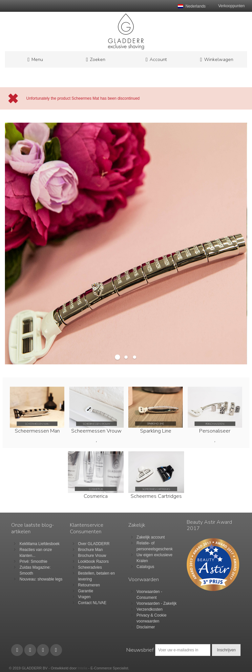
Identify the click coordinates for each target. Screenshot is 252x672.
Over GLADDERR (94, 543)
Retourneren (89, 585)
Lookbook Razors (93, 561)
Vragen (84, 597)
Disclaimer (145, 627)
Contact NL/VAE (92, 603)
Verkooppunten (231, 6)
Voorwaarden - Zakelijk (156, 603)
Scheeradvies (90, 567)
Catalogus (145, 566)
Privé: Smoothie (33, 561)
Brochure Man (90, 549)
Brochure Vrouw (92, 555)
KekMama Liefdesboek (39, 543)
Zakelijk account (150, 537)
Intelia (82, 668)
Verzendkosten (149, 609)
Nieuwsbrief (140, 650)
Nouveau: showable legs (40, 579)
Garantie (85, 591)
